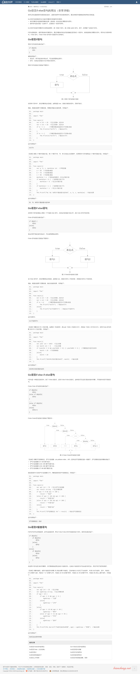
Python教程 (34, 2)
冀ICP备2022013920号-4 (41, 671)
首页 (31, 6)
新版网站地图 (21, 669)
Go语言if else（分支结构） (37, 649)
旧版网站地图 (31, 669)
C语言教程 (18, 2)
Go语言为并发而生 (76, 652)
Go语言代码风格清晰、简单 (78, 658)
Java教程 (43, 2)
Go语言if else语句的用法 (36, 646)
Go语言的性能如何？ (35, 655)
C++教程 (26, 2)
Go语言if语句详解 (75, 649)
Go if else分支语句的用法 (78, 646)
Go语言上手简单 (34, 658)
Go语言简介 (33, 652)
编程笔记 (36, 6)
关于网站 (5, 669)
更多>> (59, 2)
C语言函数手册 (41, 669)
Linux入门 (51, 2)
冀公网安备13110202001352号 (69, 671)
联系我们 (12, 669)
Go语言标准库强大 (76, 655)
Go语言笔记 (43, 6)
